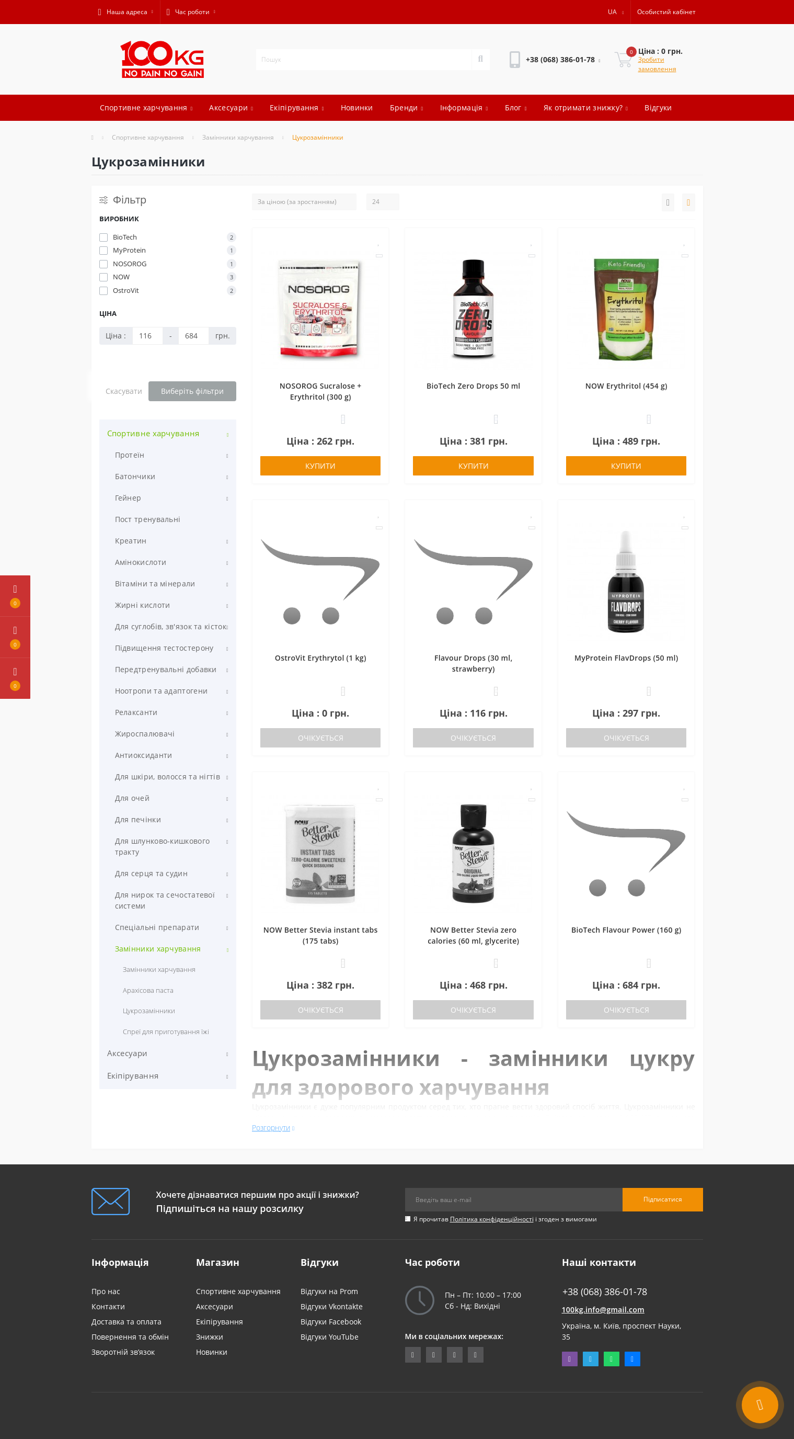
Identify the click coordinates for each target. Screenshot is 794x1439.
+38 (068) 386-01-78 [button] (604, 1292)
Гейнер (128, 498)
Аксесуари (231, 107)
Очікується (320, 738)
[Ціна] (147, 336)
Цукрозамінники (149, 1010)
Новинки (357, 107)
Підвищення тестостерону (164, 648)
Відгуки (658, 107)
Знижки (209, 1337)
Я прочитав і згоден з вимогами (505, 1219)
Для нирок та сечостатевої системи (165, 900)
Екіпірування (297, 107)
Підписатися (662, 1199)
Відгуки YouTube (330, 1337)
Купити (320, 466)
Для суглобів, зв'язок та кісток (170, 626)
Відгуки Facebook (331, 1322)
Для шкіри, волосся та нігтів (167, 776)
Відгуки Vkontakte (332, 1306)
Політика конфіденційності (492, 1219)
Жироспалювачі (145, 734)
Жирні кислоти (142, 605)
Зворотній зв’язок (123, 1352)
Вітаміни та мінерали (155, 583)
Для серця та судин (151, 873)
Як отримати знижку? (586, 107)
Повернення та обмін (130, 1337)
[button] (125, 12)
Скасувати (124, 391)
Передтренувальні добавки (166, 669)
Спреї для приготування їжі (166, 1031)
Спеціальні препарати (157, 927)
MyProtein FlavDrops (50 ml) (626, 658)
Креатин (131, 541)
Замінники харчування (238, 137)
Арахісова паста (148, 990)
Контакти (108, 1306)
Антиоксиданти (143, 755)
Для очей (132, 798)
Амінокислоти (141, 562)
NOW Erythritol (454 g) (626, 386)
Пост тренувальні (148, 519)
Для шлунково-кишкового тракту (162, 846)
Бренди (406, 107)
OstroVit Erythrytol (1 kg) (320, 658)
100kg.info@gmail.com (603, 1310)
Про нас (105, 1291)
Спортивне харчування (146, 107)
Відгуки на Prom (329, 1291)
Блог (516, 107)
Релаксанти (136, 712)
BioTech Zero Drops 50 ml (474, 386)
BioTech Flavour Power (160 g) (626, 930)
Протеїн (130, 455)
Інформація (464, 107)
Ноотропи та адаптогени (161, 691)
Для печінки (138, 819)
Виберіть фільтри (192, 391)
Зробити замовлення (657, 64)
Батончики (135, 476)
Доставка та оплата (126, 1322)
